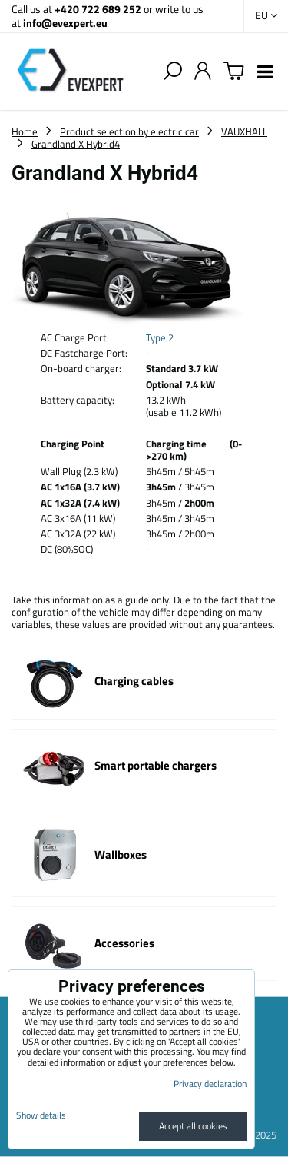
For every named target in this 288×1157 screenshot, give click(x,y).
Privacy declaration (210, 1083)
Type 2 (160, 337)
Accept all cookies (193, 1126)
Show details (41, 1115)
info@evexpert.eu (65, 23)
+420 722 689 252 (98, 9)
